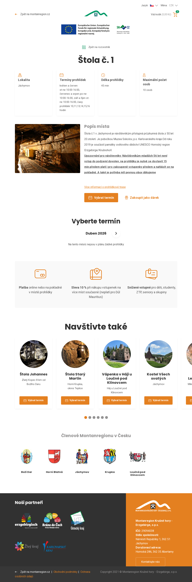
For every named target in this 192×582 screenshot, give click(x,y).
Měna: (167, 5)
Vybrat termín (101, 202)
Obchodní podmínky (66, 571)
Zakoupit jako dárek (142, 202)
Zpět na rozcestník (96, 47)
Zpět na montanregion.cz (32, 14)
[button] (85, 425)
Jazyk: (147, 5)
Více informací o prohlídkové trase (105, 192)
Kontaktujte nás (150, 561)
